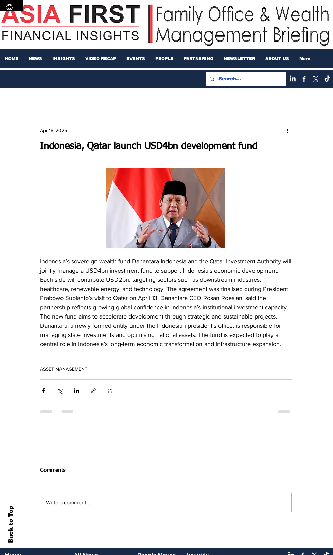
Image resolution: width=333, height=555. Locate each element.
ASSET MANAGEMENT (63, 369)
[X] (315, 79)
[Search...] (244, 79)
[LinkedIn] (292, 79)
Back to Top (10, 524)
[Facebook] (304, 79)
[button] (35, 58)
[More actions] (287, 130)
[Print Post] (110, 391)
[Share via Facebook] (43, 391)
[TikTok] (327, 79)
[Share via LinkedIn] (76, 391)
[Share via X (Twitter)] (60, 391)
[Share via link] (93, 391)
